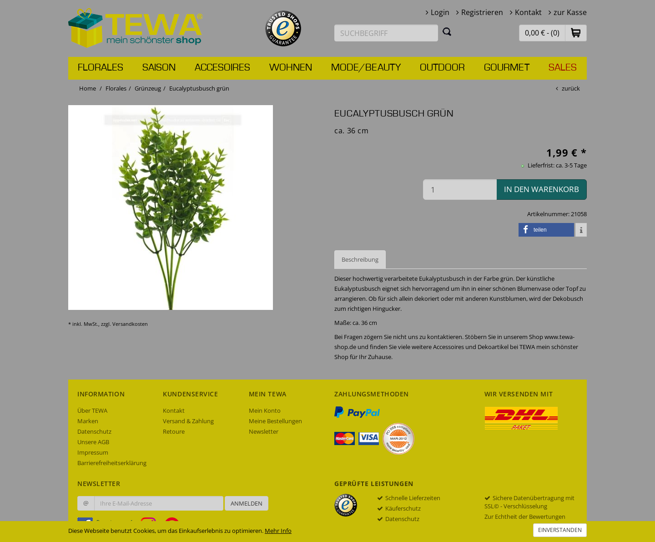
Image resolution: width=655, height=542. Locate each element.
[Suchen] (447, 31)
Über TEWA (92, 410)
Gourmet (506, 68)
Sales (563, 68)
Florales (100, 68)
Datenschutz (94, 431)
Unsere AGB (93, 442)
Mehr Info (278, 531)
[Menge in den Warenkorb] (460, 189)
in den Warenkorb (541, 189)
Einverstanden (560, 530)
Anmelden (246, 503)
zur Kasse (570, 12)
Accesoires (222, 68)
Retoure (174, 431)
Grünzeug (148, 88)
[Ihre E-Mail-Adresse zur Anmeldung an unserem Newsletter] (158, 503)
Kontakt (528, 12)
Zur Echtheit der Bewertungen (524, 516)
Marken (87, 421)
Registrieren (482, 12)
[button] (576, 32)
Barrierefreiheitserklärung (111, 463)
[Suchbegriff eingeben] (386, 33)
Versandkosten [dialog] (130, 323)
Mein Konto (265, 410)
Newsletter (263, 431)
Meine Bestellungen (275, 421)
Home (87, 88)
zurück (571, 88)
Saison (159, 68)
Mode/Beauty (366, 68)
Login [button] (440, 12)
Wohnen (290, 68)
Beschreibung (360, 259)
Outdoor (442, 68)
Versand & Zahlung (188, 421)
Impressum (92, 452)
